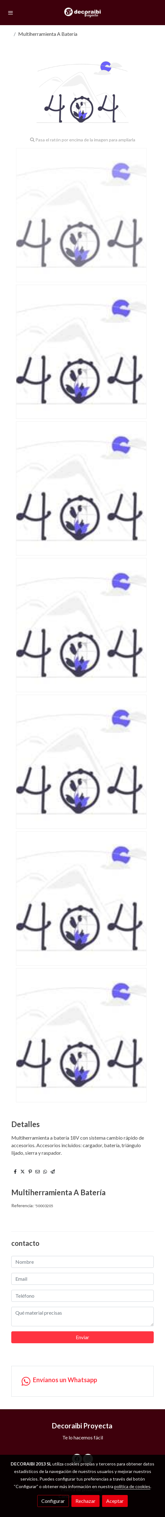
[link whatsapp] (82, 1381)
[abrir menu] (10, 12)
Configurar (53, 1501)
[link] (82, 12)
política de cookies (132, 1486)
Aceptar (115, 1501)
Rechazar (85, 1501)
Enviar (82, 1337)
